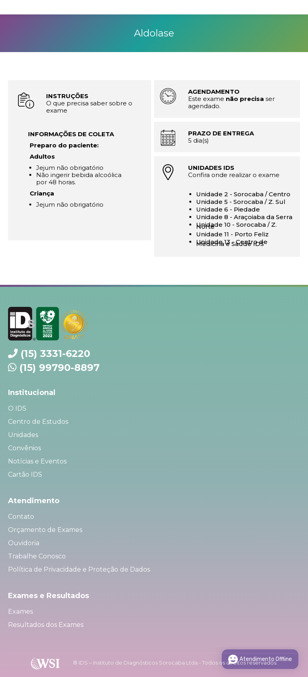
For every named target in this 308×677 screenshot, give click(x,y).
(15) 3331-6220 (55, 353)
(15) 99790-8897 (59, 367)
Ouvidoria (23, 543)
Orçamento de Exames (45, 530)
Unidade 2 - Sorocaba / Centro (243, 194)
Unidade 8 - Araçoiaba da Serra (244, 217)
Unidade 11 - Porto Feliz (232, 234)
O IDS (17, 408)
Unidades (23, 435)
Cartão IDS (25, 474)
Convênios (24, 448)
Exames (20, 611)
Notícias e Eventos (37, 461)
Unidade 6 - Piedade (228, 209)
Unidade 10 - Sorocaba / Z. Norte (236, 226)
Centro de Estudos (38, 421)
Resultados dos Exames (45, 625)
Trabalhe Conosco (37, 556)
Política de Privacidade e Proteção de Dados (79, 569)
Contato (21, 516)
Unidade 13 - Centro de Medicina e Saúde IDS (231, 243)
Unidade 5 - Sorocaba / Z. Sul (241, 202)
